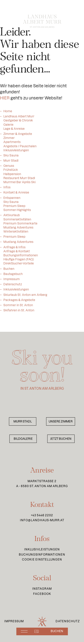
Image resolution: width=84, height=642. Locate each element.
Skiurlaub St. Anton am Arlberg (25, 297)
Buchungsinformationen (42, 554)
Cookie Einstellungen (42, 559)
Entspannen (11, 200)
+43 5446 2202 (42, 515)
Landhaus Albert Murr (18, 119)
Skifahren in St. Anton (18, 312)
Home (7, 113)
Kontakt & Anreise (16, 195)
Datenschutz (12, 286)
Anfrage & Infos (14, 249)
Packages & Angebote (19, 302)
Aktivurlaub (11, 217)
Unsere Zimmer (61, 421)
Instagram (42, 588)
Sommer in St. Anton (18, 307)
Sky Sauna (11, 158)
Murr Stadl (10, 163)
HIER (5, 101)
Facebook (42, 593)
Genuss (8, 168)
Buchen (8, 271)
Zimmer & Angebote (17, 136)
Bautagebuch (13, 276)
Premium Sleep (14, 239)
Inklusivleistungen (16, 292)
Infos (7, 189)
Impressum (11, 281)
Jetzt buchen (60, 438)
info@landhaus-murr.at (42, 520)
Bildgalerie (23, 438)
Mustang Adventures (18, 244)
